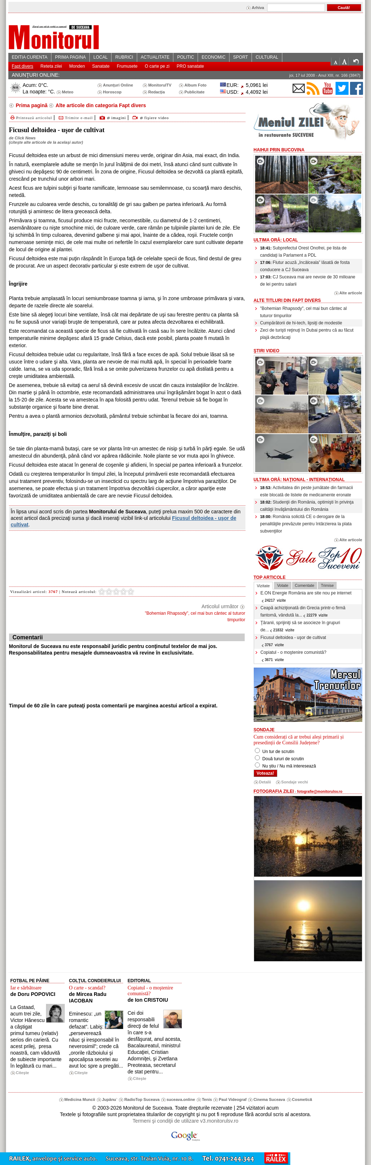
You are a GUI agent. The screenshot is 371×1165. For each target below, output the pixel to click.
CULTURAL (267, 57)
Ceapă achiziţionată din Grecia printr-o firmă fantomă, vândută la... (303, 611)
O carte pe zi (157, 66)
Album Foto (195, 85)
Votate (282, 585)
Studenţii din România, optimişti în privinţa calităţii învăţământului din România (307, 506)
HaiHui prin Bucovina (279, 149)
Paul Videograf (232, 1099)
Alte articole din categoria (100, 105)
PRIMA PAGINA (70, 57)
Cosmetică (302, 1099)
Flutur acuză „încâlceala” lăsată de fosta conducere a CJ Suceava (305, 266)
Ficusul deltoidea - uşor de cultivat (293, 641)
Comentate (305, 585)
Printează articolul (30, 117)
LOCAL (100, 57)
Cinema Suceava (269, 1099)
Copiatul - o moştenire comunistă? (293, 656)
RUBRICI (124, 57)
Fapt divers (22, 66)
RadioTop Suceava (142, 1099)
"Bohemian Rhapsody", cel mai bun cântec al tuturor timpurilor (303, 312)
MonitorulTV (159, 85)
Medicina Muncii (79, 1099)
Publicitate (194, 92)
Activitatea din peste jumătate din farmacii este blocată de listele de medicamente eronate (306, 491)
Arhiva (258, 7)
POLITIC (185, 57)
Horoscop (112, 92)
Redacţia (156, 92)
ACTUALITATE (155, 57)
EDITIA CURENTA (29, 57)
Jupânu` (110, 1099)
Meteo (67, 92)
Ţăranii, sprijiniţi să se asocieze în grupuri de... (300, 626)
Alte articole (351, 293)
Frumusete (127, 66)
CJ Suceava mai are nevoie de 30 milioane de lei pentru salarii (307, 280)
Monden (77, 66)
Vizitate (263, 586)
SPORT (240, 57)
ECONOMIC (213, 57)
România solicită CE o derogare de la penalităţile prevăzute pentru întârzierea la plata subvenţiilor (306, 524)
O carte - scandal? (87, 988)
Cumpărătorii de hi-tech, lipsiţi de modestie (301, 322)
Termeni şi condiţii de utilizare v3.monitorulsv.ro (185, 1121)
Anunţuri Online (118, 85)
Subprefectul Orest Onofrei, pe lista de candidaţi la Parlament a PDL (303, 251)
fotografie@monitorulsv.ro (319, 792)
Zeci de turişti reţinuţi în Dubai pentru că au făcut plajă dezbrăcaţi (307, 334)
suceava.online (180, 1099)
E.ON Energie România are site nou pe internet (306, 596)
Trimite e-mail (75, 117)
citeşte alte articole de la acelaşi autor (45, 142)
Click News (24, 138)
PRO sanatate (190, 66)
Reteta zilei (51, 66)
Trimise (327, 585)
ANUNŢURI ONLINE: (36, 75)
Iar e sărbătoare (26, 988)
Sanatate (101, 66)
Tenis (207, 1099)
